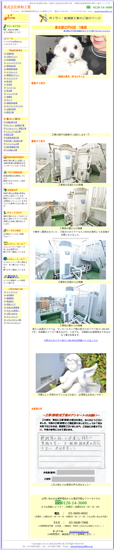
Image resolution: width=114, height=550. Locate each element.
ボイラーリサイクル (14, 106)
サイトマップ (11, 317)
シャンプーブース (13, 63)
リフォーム (11, 88)
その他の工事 (11, 150)
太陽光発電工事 (12, 138)
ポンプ (9, 100)
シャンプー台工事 (13, 131)
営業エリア (11, 304)
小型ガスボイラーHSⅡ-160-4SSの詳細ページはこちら (71, 340)
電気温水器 (11, 66)
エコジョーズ (11, 78)
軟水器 (9, 81)
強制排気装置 (11, 103)
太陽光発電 (11, 109)
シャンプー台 (11, 94)
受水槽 (9, 91)
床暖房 (9, 97)
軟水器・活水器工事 (14, 141)
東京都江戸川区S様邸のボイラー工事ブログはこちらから (86, 31)
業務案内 (10, 298)
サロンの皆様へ (12, 311)
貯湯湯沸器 (11, 60)
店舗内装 (10, 54)
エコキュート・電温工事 (16, 128)
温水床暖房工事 (12, 147)
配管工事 (10, 112)
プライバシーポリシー (13, 323)
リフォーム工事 (12, 144)
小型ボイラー (11, 57)
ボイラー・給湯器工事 (15, 125)
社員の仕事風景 (12, 307)
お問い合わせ (11, 314)
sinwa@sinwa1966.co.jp (103, 11)
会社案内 (10, 295)
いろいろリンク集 (13, 320)
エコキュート (11, 72)
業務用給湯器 (11, 69)
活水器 (9, 84)
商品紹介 (10, 301)
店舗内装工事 (11, 122)
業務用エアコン (12, 75)
